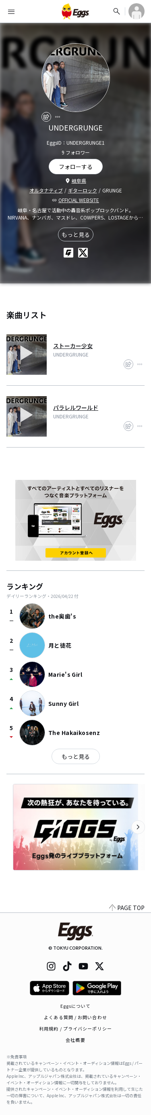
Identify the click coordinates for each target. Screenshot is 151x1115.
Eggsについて (75, 1006)
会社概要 (75, 1040)
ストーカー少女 (73, 346)
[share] (46, 117)
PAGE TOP (127, 908)
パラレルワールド (75, 407)
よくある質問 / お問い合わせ (75, 1017)
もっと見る (76, 234)
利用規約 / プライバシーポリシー (75, 1028)
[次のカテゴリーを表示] (138, 827)
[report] (57, 117)
